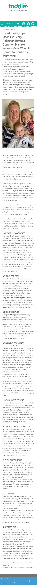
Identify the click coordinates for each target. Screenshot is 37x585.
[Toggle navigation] (2, 24)
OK (29, 581)
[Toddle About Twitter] (33, 24)
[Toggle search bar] (18, 24)
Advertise (9, 24)
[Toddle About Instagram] (24, 24)
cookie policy (12, 583)
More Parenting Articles (10, 29)
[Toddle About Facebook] (28, 24)
